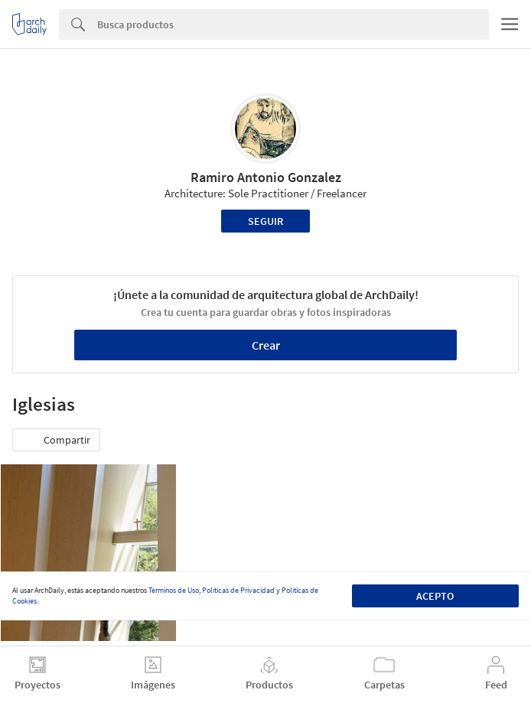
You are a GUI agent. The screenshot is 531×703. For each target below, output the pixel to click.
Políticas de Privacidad (238, 590)
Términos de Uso (173, 590)
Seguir (265, 221)
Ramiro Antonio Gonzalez (266, 177)
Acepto (435, 596)
